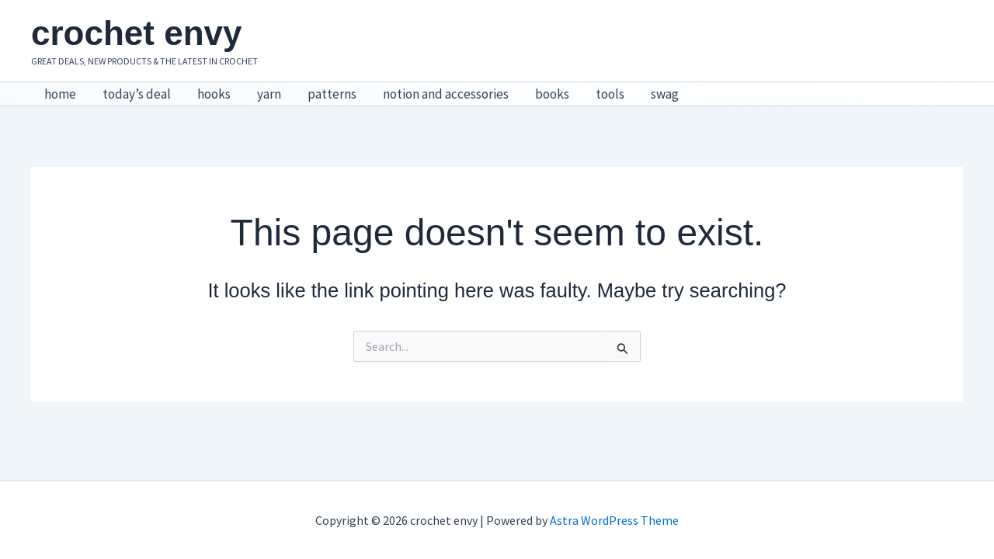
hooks (214, 93)
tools (610, 93)
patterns (332, 93)
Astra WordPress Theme (614, 520)
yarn (269, 93)
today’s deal (137, 93)
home (60, 93)
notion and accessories (446, 93)
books (552, 93)
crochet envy (136, 33)
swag (665, 93)
